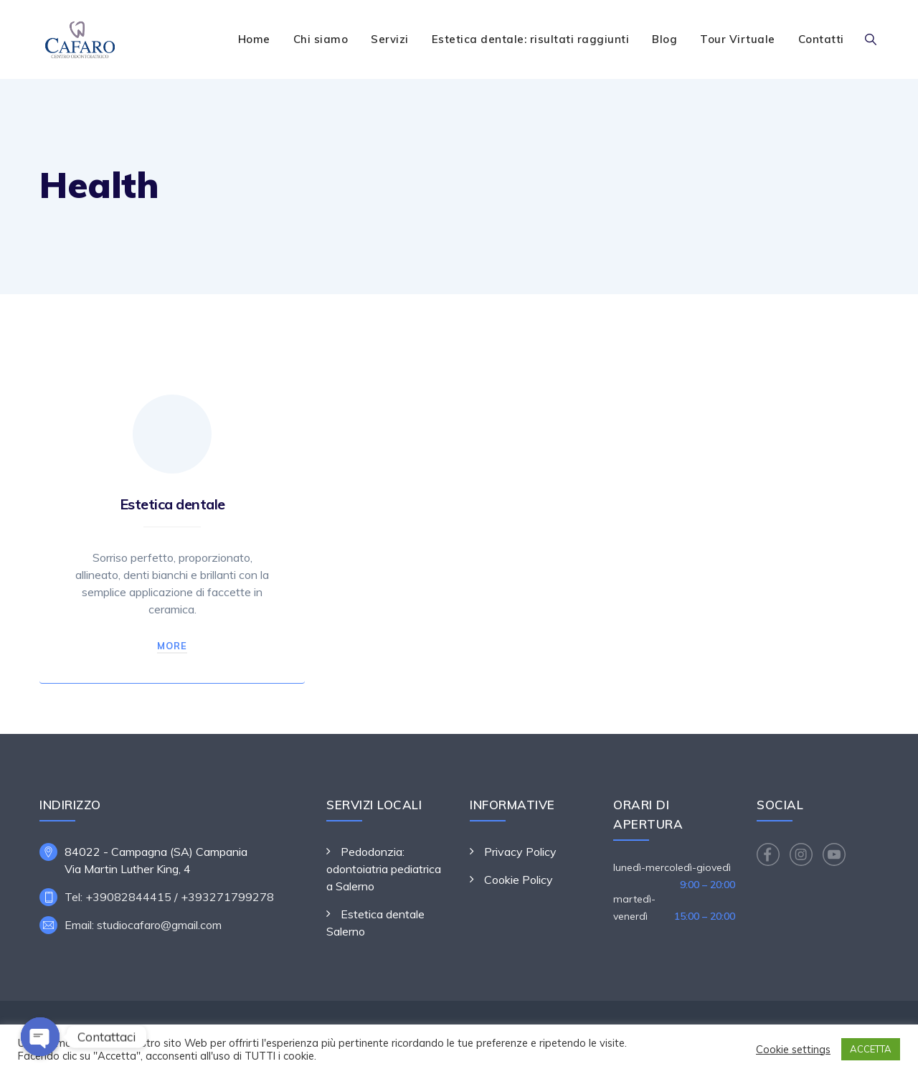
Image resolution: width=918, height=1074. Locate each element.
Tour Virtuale (737, 39)
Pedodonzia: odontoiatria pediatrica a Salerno (383, 868)
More (172, 645)
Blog (664, 39)
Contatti (821, 39)
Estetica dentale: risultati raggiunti (531, 39)
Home (254, 39)
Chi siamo (321, 39)
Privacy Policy (520, 851)
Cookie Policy (518, 879)
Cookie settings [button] (793, 1049)
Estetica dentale (172, 504)
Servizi (390, 39)
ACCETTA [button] (870, 1049)
